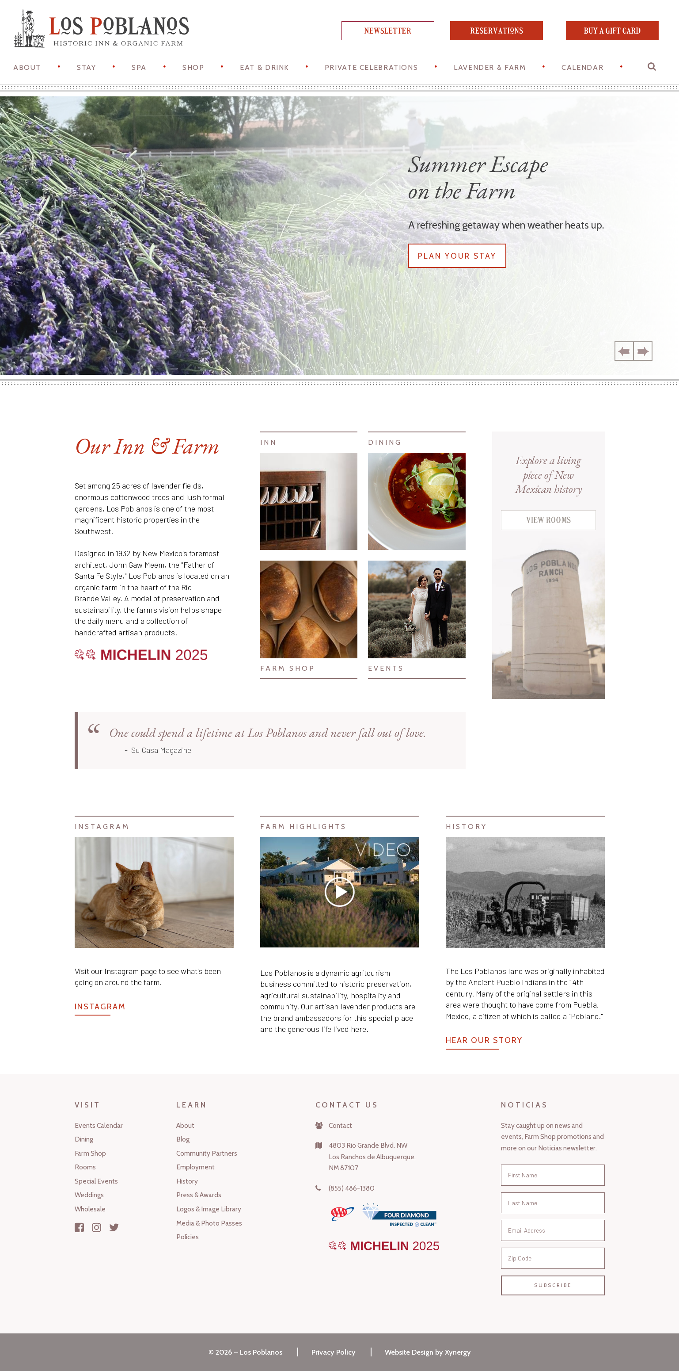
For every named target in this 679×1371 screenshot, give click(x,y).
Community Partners (206, 1153)
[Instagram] (96, 1227)
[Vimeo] (339, 892)
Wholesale (90, 1209)
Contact (340, 1125)
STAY (86, 67)
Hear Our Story (484, 1040)
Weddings (89, 1195)
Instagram (100, 1007)
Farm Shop (90, 1153)
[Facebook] (79, 1227)
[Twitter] (114, 1227)
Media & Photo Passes (209, 1223)
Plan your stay (457, 255)
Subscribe (553, 1285)
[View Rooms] (548, 527)
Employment (195, 1167)
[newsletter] (387, 37)
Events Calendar (99, 1125)
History (187, 1181)
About (27, 67)
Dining (84, 1139)
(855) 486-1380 (352, 1188)
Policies (187, 1237)
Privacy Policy (333, 1352)
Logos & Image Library (208, 1209)
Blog (183, 1139)
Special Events (96, 1181)
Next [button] (642, 351)
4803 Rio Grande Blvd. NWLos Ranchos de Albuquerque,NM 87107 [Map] (372, 1156)
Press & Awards (198, 1195)
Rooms (85, 1167)
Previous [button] (624, 351)
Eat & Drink (264, 67)
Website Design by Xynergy (428, 1352)
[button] (652, 68)
